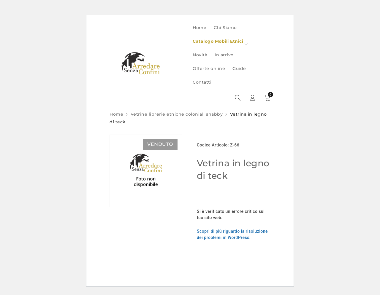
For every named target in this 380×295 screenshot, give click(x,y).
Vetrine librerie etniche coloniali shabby (177, 114)
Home (116, 114)
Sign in (253, 98)
